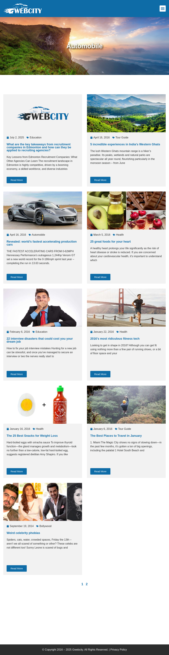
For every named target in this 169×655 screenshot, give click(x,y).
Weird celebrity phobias (23, 533)
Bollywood (45, 526)
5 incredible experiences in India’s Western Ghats (125, 144)
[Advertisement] (62, 84)
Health (120, 234)
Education (35, 137)
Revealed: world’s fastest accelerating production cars (42, 243)
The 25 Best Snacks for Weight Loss (32, 435)
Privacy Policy (118, 649)
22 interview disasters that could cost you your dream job (40, 340)
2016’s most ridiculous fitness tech (114, 338)
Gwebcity (77, 649)
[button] (163, 8)
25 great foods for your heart (110, 241)
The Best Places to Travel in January (116, 435)
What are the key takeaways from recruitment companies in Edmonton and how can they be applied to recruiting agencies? (39, 147)
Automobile (38, 234)
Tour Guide (122, 137)
